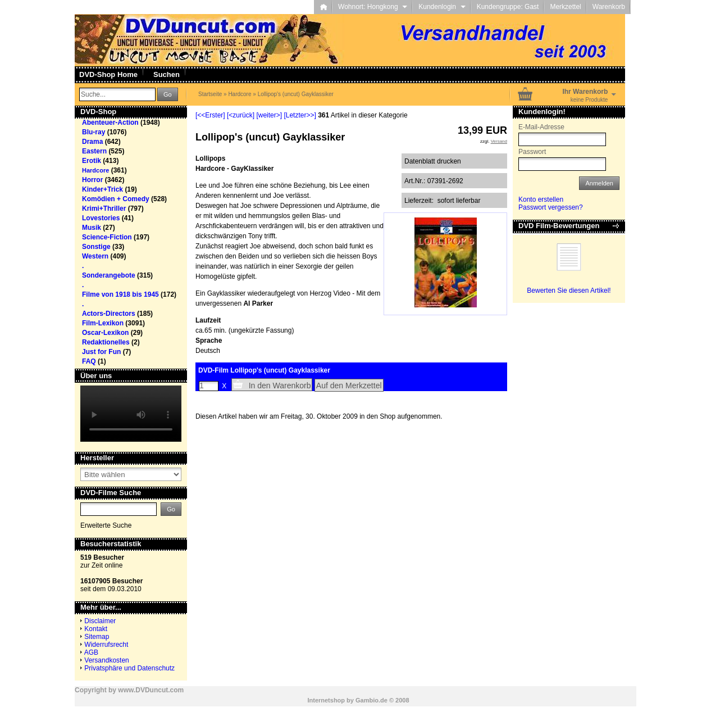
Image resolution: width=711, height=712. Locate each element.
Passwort (532, 152)
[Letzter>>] (300, 115)
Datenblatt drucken (432, 161)
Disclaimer (100, 621)
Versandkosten (106, 660)
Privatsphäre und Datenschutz (129, 668)
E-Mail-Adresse (541, 127)
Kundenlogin (441, 7)
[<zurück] (240, 115)
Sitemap (96, 637)
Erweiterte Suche (105, 525)
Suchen (166, 74)
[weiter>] (269, 115)
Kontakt (95, 629)
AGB (91, 652)
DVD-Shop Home (108, 74)
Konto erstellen (540, 199)
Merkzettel (565, 7)
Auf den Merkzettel (349, 385)
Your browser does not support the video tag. (130, 414)
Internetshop (326, 700)
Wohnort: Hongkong (372, 7)
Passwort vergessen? (550, 207)
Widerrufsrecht (106, 644)
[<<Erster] (210, 115)
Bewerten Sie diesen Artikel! (568, 290)
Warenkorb (608, 7)
